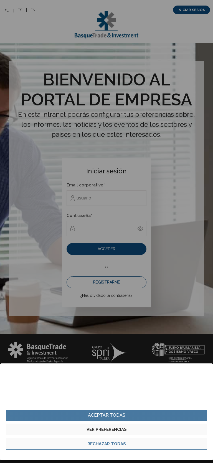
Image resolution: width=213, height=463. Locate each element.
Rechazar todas (106, 443)
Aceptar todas (106, 415)
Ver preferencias (107, 429)
